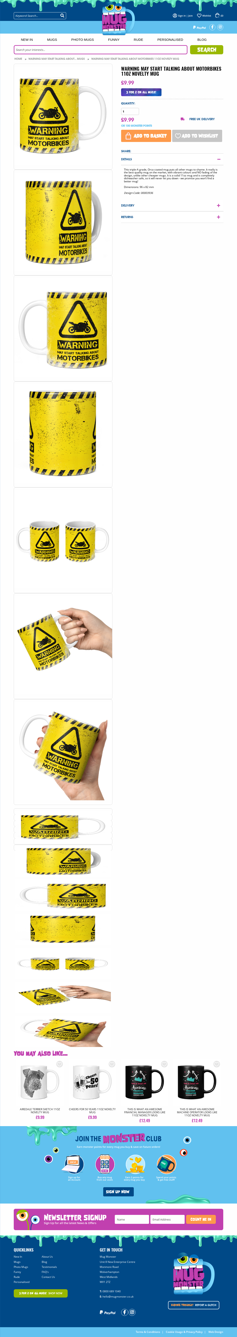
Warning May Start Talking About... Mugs (56, 59)
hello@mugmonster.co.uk (118, 1296)
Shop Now (40, 1293)
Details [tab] (126, 159)
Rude (138, 39)
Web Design (215, 1332)
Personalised (170, 39)
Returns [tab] (127, 217)
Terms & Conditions (148, 1332)
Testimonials (49, 1267)
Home (18, 59)
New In (27, 39)
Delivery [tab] (127, 205)
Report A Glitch (193, 1305)
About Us (47, 1256)
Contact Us (48, 1277)
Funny (113, 39)
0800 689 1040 (112, 1291)
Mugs (52, 39)
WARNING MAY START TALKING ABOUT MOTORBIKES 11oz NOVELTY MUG (135, 59)
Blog (202, 39)
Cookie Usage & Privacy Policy (184, 1332)
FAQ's (45, 1272)
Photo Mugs (82, 39)
